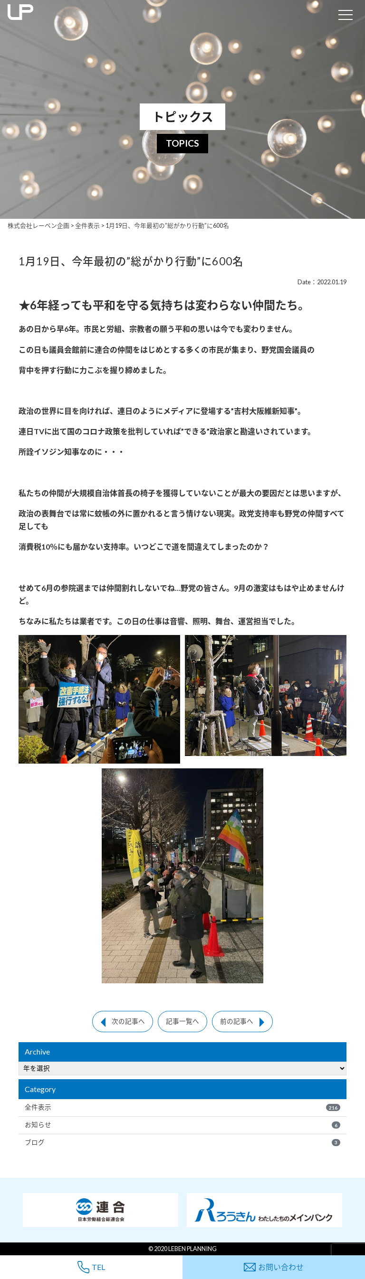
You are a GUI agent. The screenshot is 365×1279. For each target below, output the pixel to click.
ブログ (182, 1142)
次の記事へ (128, 1021)
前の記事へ (236, 1021)
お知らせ (182, 1125)
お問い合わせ (274, 1266)
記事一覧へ (182, 1021)
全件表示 (182, 1107)
